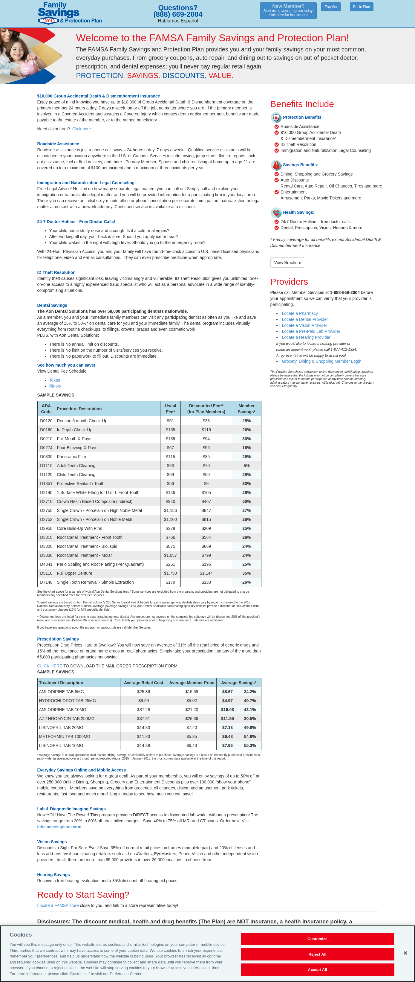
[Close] (405, 956)
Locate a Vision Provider (304, 325)
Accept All (317, 973)
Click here (81, 128)
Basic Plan (361, 7)
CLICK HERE (49, 666)
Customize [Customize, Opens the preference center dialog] (317, 942)
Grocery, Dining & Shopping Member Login (322, 361)
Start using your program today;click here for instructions (288, 10)
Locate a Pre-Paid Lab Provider (311, 331)
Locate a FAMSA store (58, 905)
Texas (54, 380)
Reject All (318, 957)
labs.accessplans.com (59, 826)
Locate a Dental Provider (305, 319)
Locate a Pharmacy (300, 313)
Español (330, 7)
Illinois (55, 386)
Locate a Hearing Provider (306, 337)
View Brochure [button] (287, 262)
